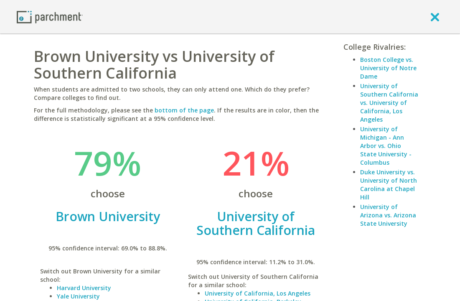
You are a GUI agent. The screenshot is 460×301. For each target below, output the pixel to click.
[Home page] (50, 16)
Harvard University (84, 288)
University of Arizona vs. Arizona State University (388, 215)
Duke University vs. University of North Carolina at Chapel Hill (388, 184)
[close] (435, 17)
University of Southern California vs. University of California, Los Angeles (389, 102)
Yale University (78, 296)
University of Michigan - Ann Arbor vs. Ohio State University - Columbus (386, 145)
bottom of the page (184, 110)
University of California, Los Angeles (257, 293)
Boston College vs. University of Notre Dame (388, 68)
